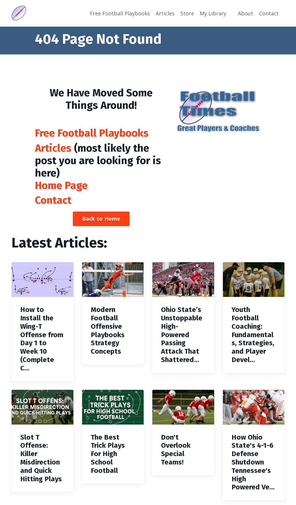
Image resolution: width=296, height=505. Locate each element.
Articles (165, 13)
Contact (269, 13)
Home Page (61, 185)
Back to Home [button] (101, 218)
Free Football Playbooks (120, 13)
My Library (213, 13)
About (245, 13)
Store (187, 13)
